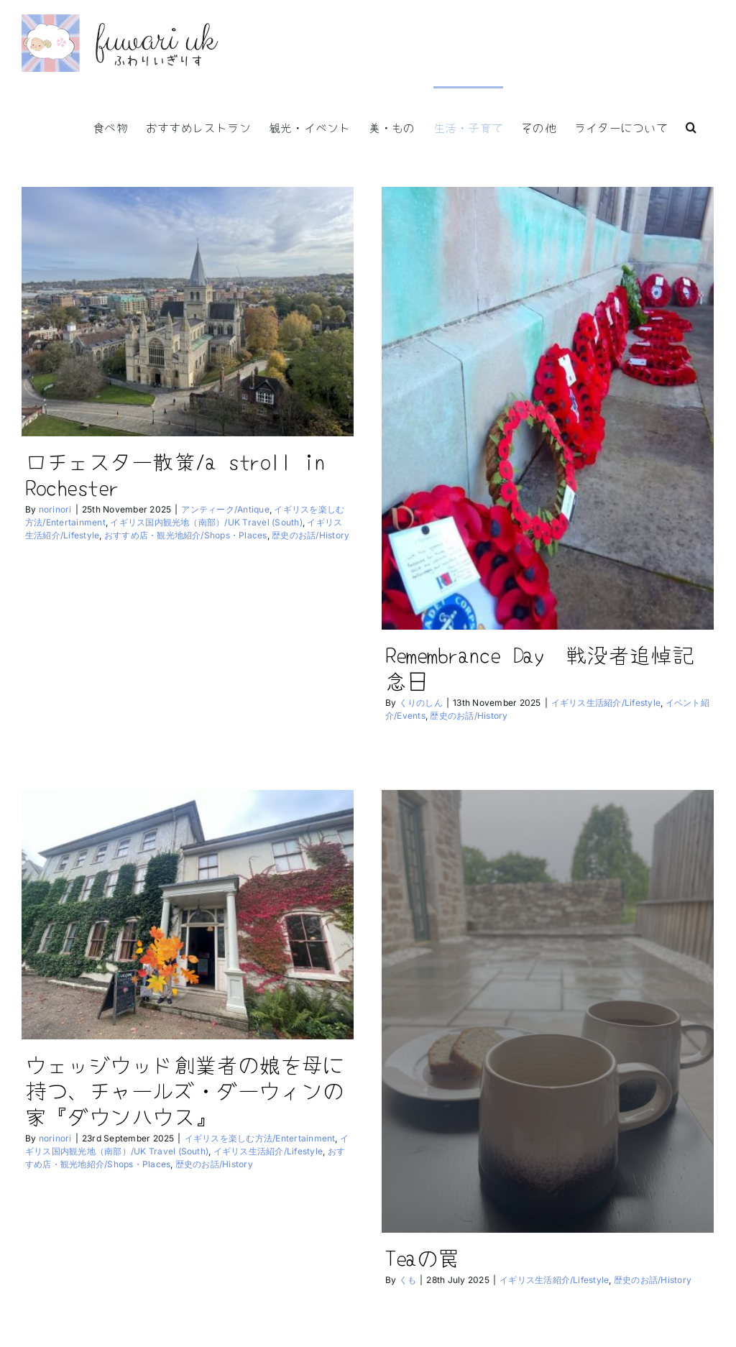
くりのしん (416, 702)
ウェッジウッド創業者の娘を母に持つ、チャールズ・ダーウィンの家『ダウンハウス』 (203, 1066)
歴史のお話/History (310, 535)
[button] (691, 125)
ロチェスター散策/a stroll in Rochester (175, 473)
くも (393, 1274)
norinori (55, 509)
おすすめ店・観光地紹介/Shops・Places (185, 535)
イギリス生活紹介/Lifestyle (601, 702)
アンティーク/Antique (225, 509)
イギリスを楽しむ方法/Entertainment (278, 1114)
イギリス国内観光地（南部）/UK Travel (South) (206, 522)
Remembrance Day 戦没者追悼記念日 (535, 667)
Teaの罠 (409, 1251)
